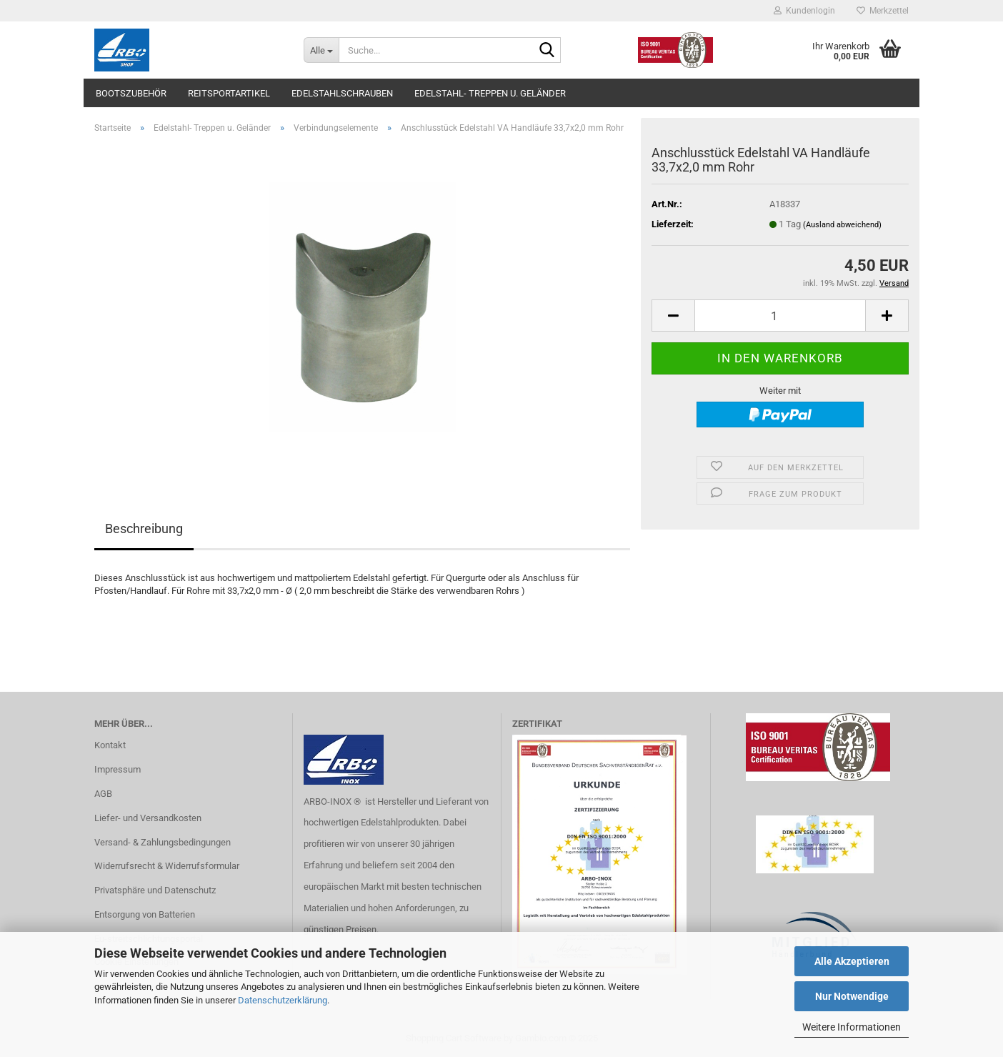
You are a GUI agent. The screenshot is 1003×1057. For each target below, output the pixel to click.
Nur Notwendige (852, 996)
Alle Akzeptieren (851, 961)
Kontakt (110, 745)
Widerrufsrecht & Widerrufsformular (166, 865)
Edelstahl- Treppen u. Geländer (490, 93)
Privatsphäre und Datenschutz (155, 890)
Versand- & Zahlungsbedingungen (162, 842)
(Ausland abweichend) (842, 224)
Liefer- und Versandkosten (147, 818)
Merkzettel (883, 11)
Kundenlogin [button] (804, 11)
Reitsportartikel (229, 93)
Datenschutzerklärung (282, 1000)
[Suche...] (321, 50)
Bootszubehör (131, 93)
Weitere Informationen (851, 1027)
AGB (103, 793)
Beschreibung (144, 528)
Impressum (117, 769)
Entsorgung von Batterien (144, 914)
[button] (673, 315)
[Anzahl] (780, 315)
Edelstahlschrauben (342, 93)
